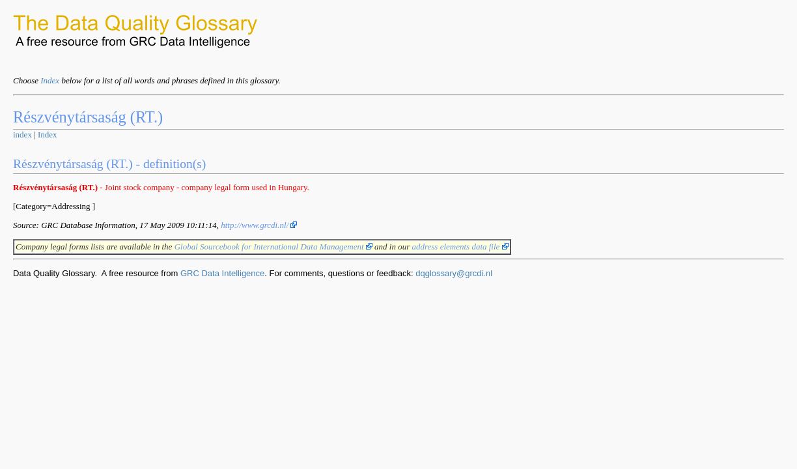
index (22, 134)
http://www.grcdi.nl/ (259, 225)
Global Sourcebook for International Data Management (273, 246)
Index (49, 80)
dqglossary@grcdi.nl (453, 273)
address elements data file (460, 246)
